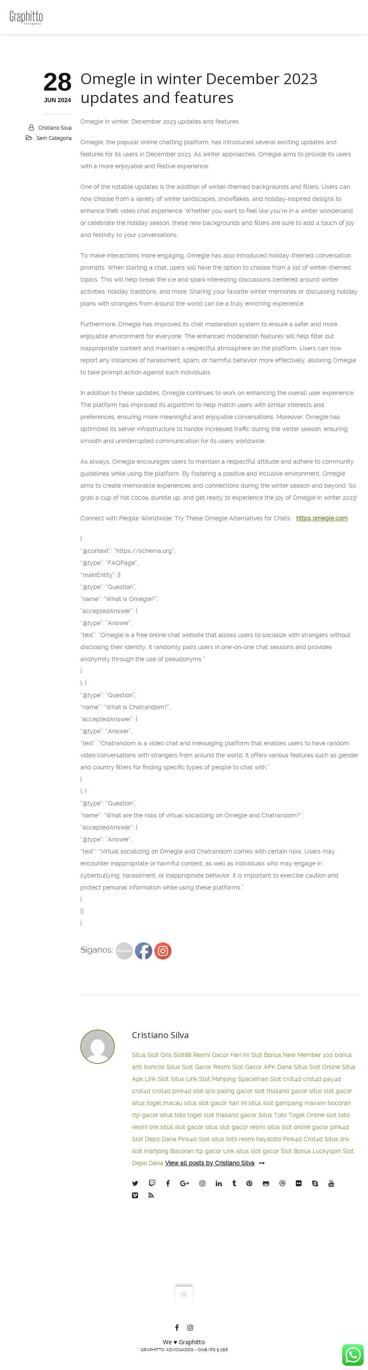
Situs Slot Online (317, 1204)
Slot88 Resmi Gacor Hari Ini (211, 1192)
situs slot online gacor (297, 1264)
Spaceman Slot (259, 1216)
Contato (32, 119)
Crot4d (313, 1276)
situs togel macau (157, 1240)
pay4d (332, 1216)
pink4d (181, 1228)
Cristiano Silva (55, 266)
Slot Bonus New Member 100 (292, 1192)
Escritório (34, 65)
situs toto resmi (233, 1276)
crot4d (292, 1216)
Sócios (30, 83)
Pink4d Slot (194, 1276)
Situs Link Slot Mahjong (203, 1216)
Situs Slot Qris (152, 1192)
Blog (28, 137)
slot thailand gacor (281, 1228)
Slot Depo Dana (154, 1276)
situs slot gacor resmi (235, 1264)
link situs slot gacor (176, 1264)
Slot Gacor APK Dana (262, 1204)
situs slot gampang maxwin (287, 1240)
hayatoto (268, 1276)
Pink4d (292, 1276)
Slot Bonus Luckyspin (311, 1288)
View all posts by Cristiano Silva (215, 1300)
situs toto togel (181, 1252)
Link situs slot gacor (251, 1288)
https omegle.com (322, 656)
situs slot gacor (330, 1228)
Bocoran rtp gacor (195, 1288)
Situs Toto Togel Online (291, 1252)
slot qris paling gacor (223, 1228)
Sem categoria (54, 276)
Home (29, 47)
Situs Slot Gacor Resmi (198, 1204)
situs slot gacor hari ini (215, 1240)
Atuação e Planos (45, 101)
